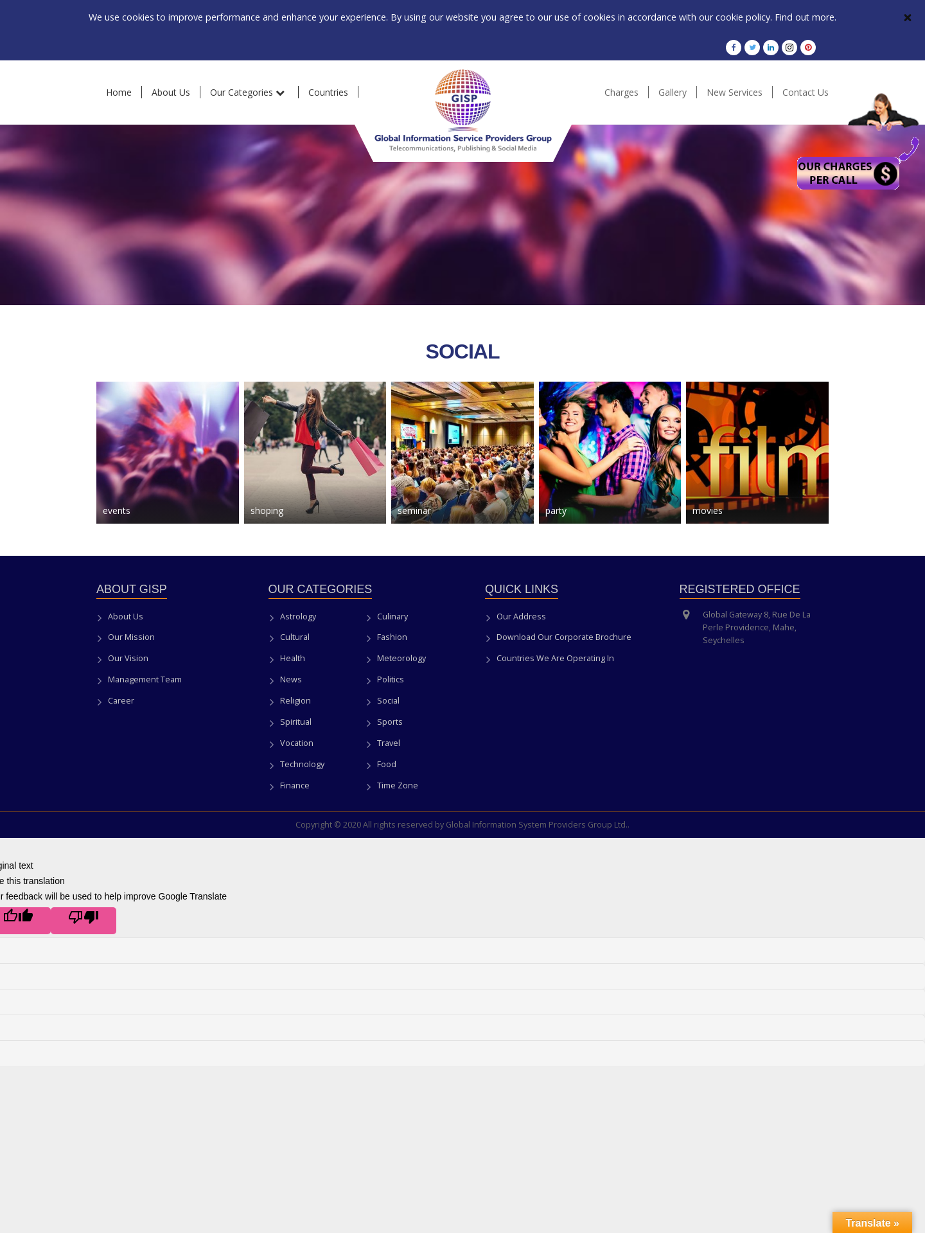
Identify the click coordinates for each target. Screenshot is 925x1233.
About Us (125, 616)
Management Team (145, 679)
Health (292, 658)
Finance (295, 785)
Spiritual (296, 721)
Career (121, 700)
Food (386, 764)
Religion (295, 700)
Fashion (392, 637)
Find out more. (802, 17)
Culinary (392, 616)
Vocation (296, 743)
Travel (388, 743)
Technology (302, 764)
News (291, 679)
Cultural (295, 637)
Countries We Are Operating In (555, 658)
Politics (390, 679)
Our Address (521, 616)
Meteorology (401, 658)
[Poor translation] (83, 920)
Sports (390, 721)
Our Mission (131, 637)
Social (388, 700)
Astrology (298, 616)
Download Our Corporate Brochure (564, 637)
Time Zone (397, 785)
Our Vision (128, 658)
